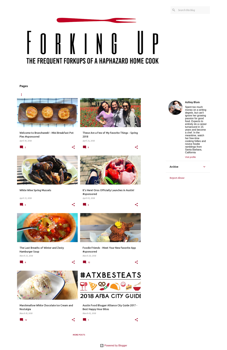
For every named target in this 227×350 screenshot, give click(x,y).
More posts (79, 335)
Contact (82, 95)
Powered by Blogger (113, 345)
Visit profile (190, 157)
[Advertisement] (153, 145)
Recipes (51, 95)
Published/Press (102, 95)
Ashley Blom (192, 102)
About (36, 95)
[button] (73, 147)
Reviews (65, 95)
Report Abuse (177, 177)
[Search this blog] (193, 10)
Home (23, 95)
